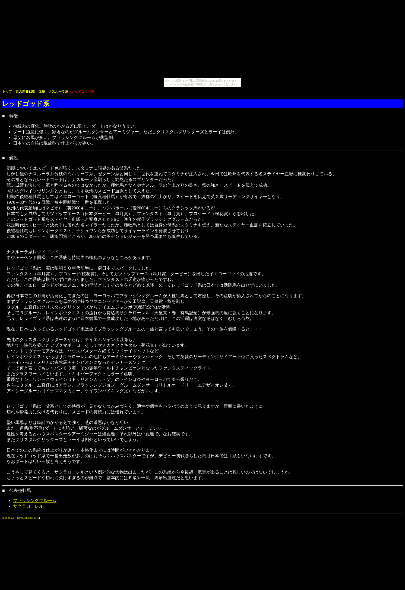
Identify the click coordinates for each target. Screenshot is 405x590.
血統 (42, 91)
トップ (7, 91)
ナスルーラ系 (58, 91)
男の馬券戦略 (25, 91)
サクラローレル (28, 506)
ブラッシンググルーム (34, 500)
